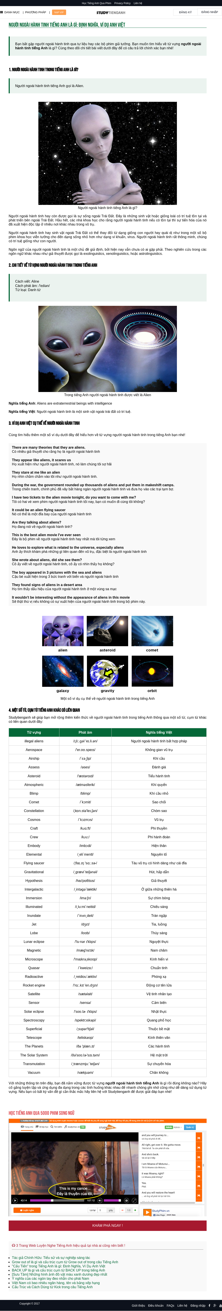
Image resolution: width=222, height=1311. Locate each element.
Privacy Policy (122, 3)
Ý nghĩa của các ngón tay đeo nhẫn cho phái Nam (50, 1278)
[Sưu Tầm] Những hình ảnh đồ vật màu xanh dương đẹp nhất (59, 1274)
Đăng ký (185, 12)
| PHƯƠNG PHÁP (34, 12)
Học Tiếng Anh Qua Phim (96, 3)
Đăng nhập (209, 12)
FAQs (170, 1305)
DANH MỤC (10, 12)
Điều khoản (155, 1305)
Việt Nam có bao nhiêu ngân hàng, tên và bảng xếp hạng (56, 1283)
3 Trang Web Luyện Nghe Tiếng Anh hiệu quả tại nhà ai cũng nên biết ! (68, 1245)
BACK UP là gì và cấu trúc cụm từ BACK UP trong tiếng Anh (58, 1270)
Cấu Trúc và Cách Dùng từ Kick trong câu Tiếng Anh (52, 1287)
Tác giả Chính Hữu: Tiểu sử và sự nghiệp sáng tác (51, 1258)
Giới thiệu (138, 1305)
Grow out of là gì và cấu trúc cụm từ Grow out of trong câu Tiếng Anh (65, 1262)
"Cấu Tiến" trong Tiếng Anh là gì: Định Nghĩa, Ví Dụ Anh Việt (58, 1266)
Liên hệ (138, 3)
